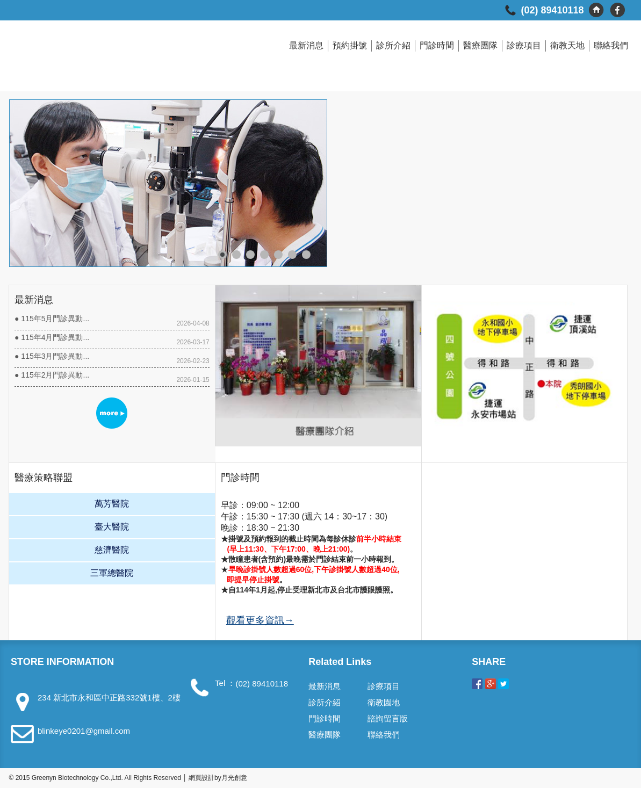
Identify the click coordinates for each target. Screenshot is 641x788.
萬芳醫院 (112, 503)
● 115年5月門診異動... (52, 318)
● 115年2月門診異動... (52, 375)
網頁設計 (201, 778)
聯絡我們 (611, 45)
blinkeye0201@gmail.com (84, 730)
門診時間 (437, 45)
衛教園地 (384, 702)
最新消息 (306, 45)
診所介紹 (393, 45)
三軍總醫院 (111, 572)
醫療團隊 (480, 45)
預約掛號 (350, 45)
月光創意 (234, 778)
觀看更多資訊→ (260, 620)
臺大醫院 (112, 526)
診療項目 (524, 45)
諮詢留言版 (388, 718)
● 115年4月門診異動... (52, 337)
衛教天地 (567, 45)
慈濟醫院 (112, 549)
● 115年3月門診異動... (52, 356)
